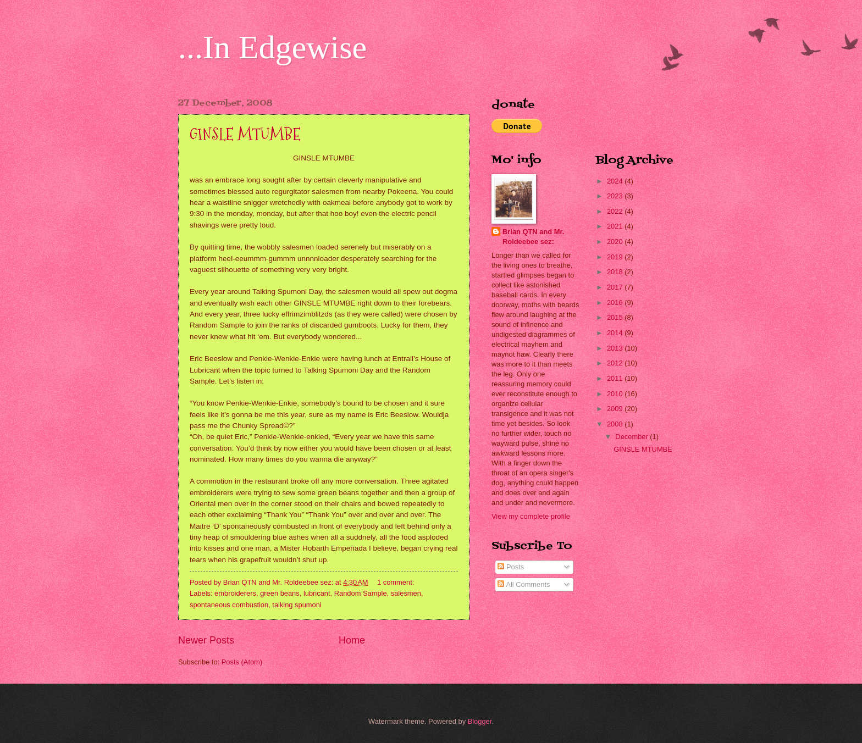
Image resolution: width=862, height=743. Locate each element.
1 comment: (396, 582)
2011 (616, 378)
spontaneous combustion (229, 605)
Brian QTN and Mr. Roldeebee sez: (533, 237)
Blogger (480, 721)
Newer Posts (206, 640)
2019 (616, 257)
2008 (616, 424)
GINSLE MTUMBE (245, 134)
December (632, 437)
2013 (616, 348)
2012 (616, 363)
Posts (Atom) (242, 662)
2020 (616, 241)
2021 (616, 226)
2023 (616, 196)
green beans (280, 593)
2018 (616, 272)
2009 (616, 408)
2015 (616, 317)
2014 (616, 333)
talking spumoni (296, 605)
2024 (616, 181)
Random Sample (360, 593)
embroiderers (235, 593)
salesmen (406, 593)
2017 (616, 287)
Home (352, 640)
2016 (616, 302)
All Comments (524, 584)
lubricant (316, 593)
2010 (616, 394)
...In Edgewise (272, 47)
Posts (511, 567)
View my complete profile (530, 516)
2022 (616, 211)
